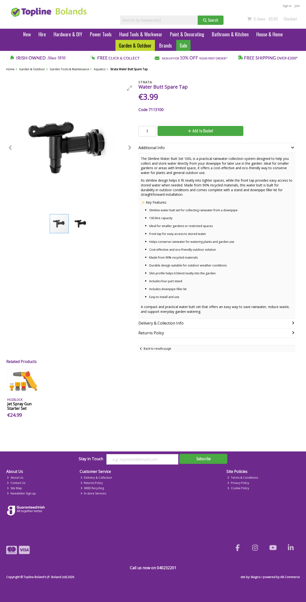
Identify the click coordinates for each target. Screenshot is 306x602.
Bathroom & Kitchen (230, 34)
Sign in (287, 6)
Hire (42, 34)
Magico (256, 577)
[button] (129, 88)
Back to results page (157, 349)
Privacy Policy (238, 483)
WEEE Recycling (92, 488)
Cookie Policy (238, 488)
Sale (183, 45)
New (27, 34)
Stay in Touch (91, 459)
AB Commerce (290, 577)
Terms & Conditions (242, 478)
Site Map (14, 488)
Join (297, 6)
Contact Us (16, 483)
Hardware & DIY (68, 34)
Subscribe (203, 458)
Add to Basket (200, 131)
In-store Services (93, 493)
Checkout (290, 19)
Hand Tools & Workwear (140, 34)
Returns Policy (92, 483)
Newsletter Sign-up (21, 493)
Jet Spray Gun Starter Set (19, 406)
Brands (165, 45)
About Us (15, 478)
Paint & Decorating (187, 34)
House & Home (269, 34)
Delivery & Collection (96, 478)
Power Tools (101, 34)
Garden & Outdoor (135, 45)
